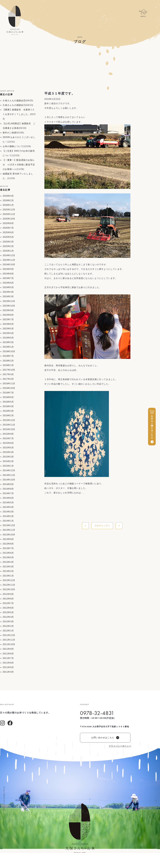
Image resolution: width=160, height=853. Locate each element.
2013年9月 (8, 539)
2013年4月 (8, 562)
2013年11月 (9, 530)
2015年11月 (9, 425)
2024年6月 (8, 283)
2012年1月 (8, 631)
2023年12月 (9, 301)
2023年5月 (8, 328)
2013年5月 (8, 557)
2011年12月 (9, 635)
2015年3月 (8, 457)
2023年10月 (9, 306)
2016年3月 (8, 411)
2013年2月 (8, 571)
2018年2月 (8, 361)
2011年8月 (8, 653)
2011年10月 (9, 644)
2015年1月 (8, 466)
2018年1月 (8, 365)
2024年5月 (8, 287)
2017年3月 (8, 379)
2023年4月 (8, 333)
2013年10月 (9, 534)
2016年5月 (8, 402)
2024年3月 (8, 296)
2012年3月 (8, 621)
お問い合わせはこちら (105, 737)
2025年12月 (9, 209)
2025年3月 (8, 242)
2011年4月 (8, 672)
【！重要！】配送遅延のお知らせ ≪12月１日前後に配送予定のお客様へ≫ (19, 164)
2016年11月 (9, 383)
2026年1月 (8, 205)
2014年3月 (8, 512)
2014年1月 (8, 521)
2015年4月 (8, 452)
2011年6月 (8, 663)
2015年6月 (8, 443)
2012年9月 (8, 594)
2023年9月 (8, 310)
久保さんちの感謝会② (14, 100)
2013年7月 (8, 548)
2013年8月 (8, 544)
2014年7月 (8, 493)
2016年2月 (8, 415)
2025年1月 (8, 251)
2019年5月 (8, 338)
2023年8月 (8, 315)
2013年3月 (8, 566)
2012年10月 (9, 589)
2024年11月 (9, 260)
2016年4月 (8, 406)
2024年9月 (8, 269)
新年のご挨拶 (9, 132)
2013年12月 (9, 525)
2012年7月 (8, 603)
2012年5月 (8, 612)
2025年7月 (8, 228)
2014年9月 (8, 484)
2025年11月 (9, 214)
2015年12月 (9, 420)
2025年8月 (8, 223)
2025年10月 (9, 219)
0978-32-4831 (97, 713)
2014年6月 (8, 498)
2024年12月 (9, 255)
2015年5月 (8, 447)
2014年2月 (8, 516)
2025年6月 (8, 232)
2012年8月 (8, 599)
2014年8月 (8, 489)
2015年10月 (9, 429)
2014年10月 (9, 480)
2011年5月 (8, 667)
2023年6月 (8, 324)
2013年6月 (8, 553)
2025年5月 (8, 237)
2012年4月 (8, 617)
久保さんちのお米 (15, 20)
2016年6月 (8, 397)
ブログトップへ (102, 525)
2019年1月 (8, 347)
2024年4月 (8, 292)
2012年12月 (9, 580)
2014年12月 (9, 470)
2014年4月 (8, 507)
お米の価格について (13, 146)
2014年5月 (8, 502)
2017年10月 (9, 370)
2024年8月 (8, 274)
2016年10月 (9, 388)
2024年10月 (9, 264)
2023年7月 (8, 319)
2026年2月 (8, 200)
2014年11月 (9, 475)
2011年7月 (8, 658)
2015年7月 (8, 438)
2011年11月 (9, 640)
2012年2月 (8, 626)
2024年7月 (8, 278)
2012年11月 (9, 585)
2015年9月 (8, 434)
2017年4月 (8, 374)
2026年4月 (8, 196)
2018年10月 (9, 351)
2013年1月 (8, 576)
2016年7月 (8, 393)
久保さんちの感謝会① (14, 105)
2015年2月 (8, 461)
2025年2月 (8, 246)
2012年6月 (8, 608)
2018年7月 (8, 356)
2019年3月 (8, 342)
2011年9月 (8, 649)
